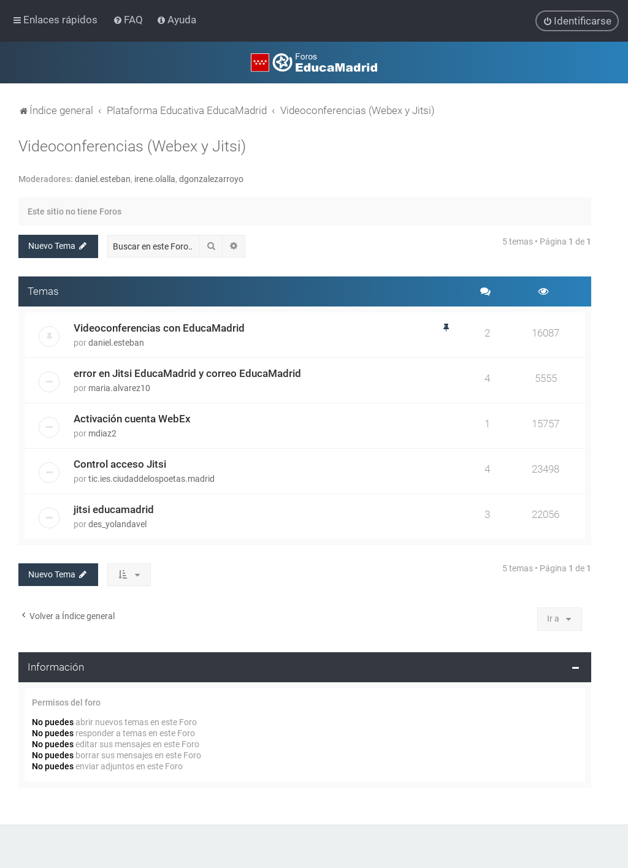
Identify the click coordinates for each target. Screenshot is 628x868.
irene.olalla (154, 178)
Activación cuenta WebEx (132, 418)
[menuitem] (129, 19)
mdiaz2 (102, 433)
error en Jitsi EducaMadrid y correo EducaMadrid (187, 373)
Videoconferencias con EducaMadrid (159, 327)
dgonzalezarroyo (211, 178)
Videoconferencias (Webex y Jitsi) (132, 145)
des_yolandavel (117, 523)
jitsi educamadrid (114, 509)
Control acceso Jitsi (120, 463)
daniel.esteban (103, 178)
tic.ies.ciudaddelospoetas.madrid (151, 478)
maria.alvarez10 (119, 387)
